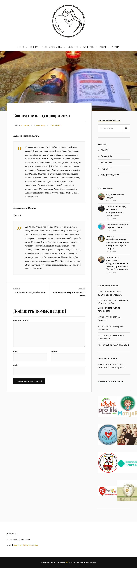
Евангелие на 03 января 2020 (47, 118)
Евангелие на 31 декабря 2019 (29, 299)
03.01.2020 (40, 133)
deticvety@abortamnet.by (26, 545)
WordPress (59, 563)
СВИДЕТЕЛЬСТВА (53, 47)
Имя (16, 360)
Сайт (15, 374)
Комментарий (20, 328)
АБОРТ (103, 47)
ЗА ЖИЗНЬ (88, 47)
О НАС (21, 47)
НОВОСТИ (34, 47)
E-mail (55, 360)
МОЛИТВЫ (73, 47)
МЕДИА (115, 47)
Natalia (25, 133)
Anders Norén (89, 563)
